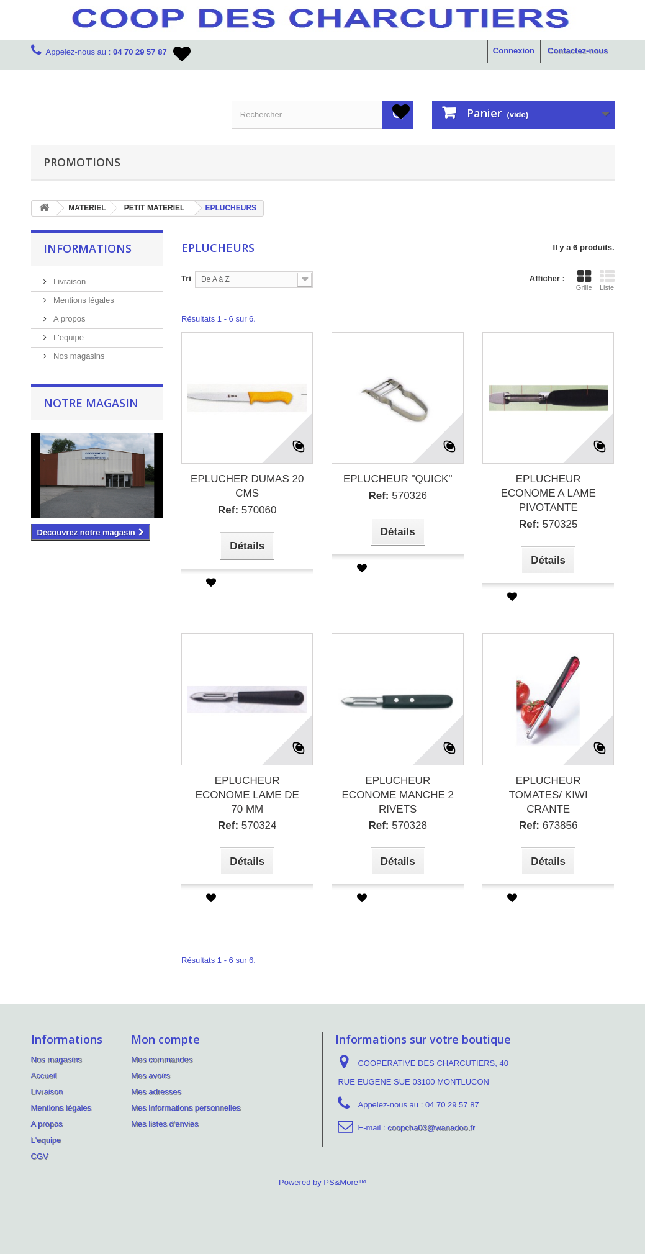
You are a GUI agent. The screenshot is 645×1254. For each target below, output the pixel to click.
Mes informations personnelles (185, 1107)
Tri (186, 278)
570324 (247, 825)
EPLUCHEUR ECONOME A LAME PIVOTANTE (548, 493)
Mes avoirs (150, 1075)
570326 (397, 496)
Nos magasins (78, 356)
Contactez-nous (578, 50)
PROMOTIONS (81, 162)
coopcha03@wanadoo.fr (431, 1127)
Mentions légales (83, 300)
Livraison (69, 281)
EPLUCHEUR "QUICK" (398, 479)
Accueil (44, 1075)
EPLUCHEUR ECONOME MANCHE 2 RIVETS (398, 795)
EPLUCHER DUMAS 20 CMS (247, 486)
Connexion (513, 50)
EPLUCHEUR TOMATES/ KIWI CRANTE (548, 795)
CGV (39, 1156)
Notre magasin (90, 402)
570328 (397, 825)
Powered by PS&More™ (322, 1182)
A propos (69, 318)
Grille (584, 280)
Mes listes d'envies (165, 1124)
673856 (548, 825)
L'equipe (68, 337)
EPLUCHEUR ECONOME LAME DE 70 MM (247, 795)
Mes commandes (161, 1059)
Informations (87, 248)
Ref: (228, 510)
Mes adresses (156, 1091)
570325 (548, 524)
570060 (247, 510)
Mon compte (165, 1039)
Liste (607, 280)
